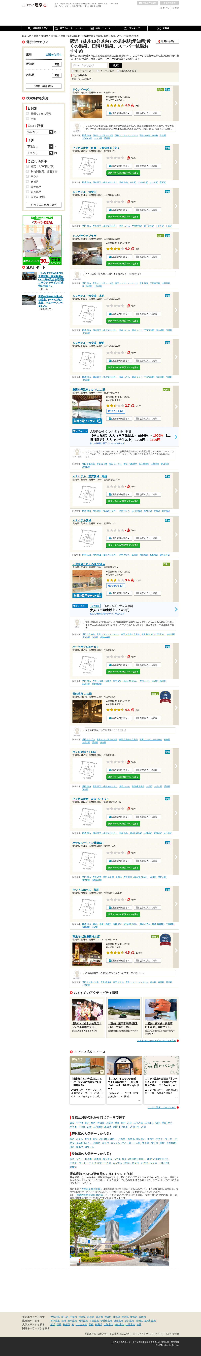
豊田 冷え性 (102, 464)
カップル (115, 1143)
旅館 (162, 1143)
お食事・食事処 (126, 1139)
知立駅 (163, 135)
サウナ (88, 1139)
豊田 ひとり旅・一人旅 (103, 283)
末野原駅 (166, 283)
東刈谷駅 (160, 330)
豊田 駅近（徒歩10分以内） (105, 226)
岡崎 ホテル (124, 330)
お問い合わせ (172, 1334)
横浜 (52, 1324)
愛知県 (133, 1316)
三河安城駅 (149, 330)
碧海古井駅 (165, 555)
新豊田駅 (86, 467)
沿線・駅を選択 (43, 85)
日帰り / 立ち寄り (41, 113)
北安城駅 (86, 333)
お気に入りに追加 (148, 113)
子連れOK (171, 1143)
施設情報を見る (119, 113)
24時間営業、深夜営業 (44, 171)
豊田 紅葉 (97, 877)
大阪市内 (108, 1324)
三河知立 (149, 1122)
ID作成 (175, 8)
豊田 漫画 (144, 283)
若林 (129, 1122)
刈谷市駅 (86, 684)
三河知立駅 (87, 138)
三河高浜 (98, 1126)
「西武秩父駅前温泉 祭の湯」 (89, 1194)
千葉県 (73, 1316)
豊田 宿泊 (86, 226)
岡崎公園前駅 (136, 833)
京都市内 (119, 1324)
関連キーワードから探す (36, 1328)
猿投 (72, 1122)
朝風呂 (79, 1147)
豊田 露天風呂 (138, 786)
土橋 (117, 1122)
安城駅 (169, 330)
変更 (57, 64)
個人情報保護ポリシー (123, 1342)
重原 (164, 1122)
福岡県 (142, 1316)
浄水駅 (153, 982)
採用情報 (175, 1342)
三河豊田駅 (137, 226)
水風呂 (150, 1139)
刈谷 (170, 1122)
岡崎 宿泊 (86, 135)
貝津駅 (169, 982)
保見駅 (161, 982)
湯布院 (139, 1320)
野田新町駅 (97, 684)
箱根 (63, 1320)
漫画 (72, 1147)
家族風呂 (36, 191)
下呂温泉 (94, 1320)
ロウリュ (89, 1147)
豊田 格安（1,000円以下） (153, 634)
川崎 (59, 1324)
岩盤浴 (97, 1143)
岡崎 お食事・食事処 (149, 135)
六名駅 (95, 927)
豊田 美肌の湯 (88, 464)
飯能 (91, 1324)
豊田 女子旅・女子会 (128, 739)
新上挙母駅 (149, 226)
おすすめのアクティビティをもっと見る (156, 1040)
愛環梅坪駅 (97, 880)
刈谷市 (73, 1126)
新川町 (125, 1126)
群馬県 (90, 1316)
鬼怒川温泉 (150, 1320)
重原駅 (107, 138)
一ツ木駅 (98, 138)
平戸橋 (79, 1122)
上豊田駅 (86, 985)
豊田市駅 (165, 464)
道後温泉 (118, 1320)
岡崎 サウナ (137, 330)
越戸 (87, 1122)
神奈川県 (55, 1316)
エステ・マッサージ (166, 1139)
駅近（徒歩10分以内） (105, 1139)
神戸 (139, 1324)
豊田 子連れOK (130, 464)
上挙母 (109, 1122)
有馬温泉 (72, 1320)
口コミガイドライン (142, 1334)
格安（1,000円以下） (81, 1143)
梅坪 (93, 1122)
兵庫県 (82, 1316)
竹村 (123, 1122)
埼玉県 (64, 1316)
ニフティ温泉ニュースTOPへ (162, 1107)
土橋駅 (169, 226)
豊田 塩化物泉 (88, 634)
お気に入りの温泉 (147, 3)
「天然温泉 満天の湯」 (91, 1189)
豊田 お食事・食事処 (130, 634)
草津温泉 (55, 1320)
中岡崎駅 (148, 833)
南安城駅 (144, 555)
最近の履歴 (169, 3)
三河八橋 (138, 1122)
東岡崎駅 (158, 833)
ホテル (79, 1139)
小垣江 (81, 1126)
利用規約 (165, 1342)
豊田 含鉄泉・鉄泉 (90, 982)
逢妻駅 (103, 742)
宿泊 (72, 1139)
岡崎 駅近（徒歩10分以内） (105, 182)
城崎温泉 (83, 1320)
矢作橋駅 (168, 833)
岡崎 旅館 (123, 182)
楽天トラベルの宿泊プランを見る (123, 173)
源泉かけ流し (39, 197)
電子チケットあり (84, 71)
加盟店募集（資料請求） (97, 1334)
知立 (157, 1122)
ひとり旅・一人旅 (131, 1143)
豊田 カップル (115, 464)
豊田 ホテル (124, 226)
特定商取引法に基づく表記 (147, 1342)
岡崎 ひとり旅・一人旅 (103, 135)
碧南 (143, 1126)
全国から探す (54, 54)
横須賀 (66, 1324)
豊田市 (100, 1122)
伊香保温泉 (106, 1320)
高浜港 (107, 1126)
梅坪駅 (153, 877)
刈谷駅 (155, 681)
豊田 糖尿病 (106, 982)
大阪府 (107, 1316)
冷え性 (105, 1143)
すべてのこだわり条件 (44, 204)
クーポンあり (107, 71)
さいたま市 (81, 1324)
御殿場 (98, 1324)
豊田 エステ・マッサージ (126, 283)
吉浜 (89, 1126)
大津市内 (130, 1324)
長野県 (125, 1316)
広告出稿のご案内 (121, 1334)
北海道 (116, 1316)
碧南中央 (134, 1126)
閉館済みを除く (128, 71)
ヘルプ (159, 1334)
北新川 (116, 1126)
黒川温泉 (129, 1320)
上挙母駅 (160, 226)
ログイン (164, 8)
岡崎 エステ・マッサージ (126, 135)
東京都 (99, 1316)
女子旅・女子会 (150, 1143)
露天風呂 (141, 1139)
